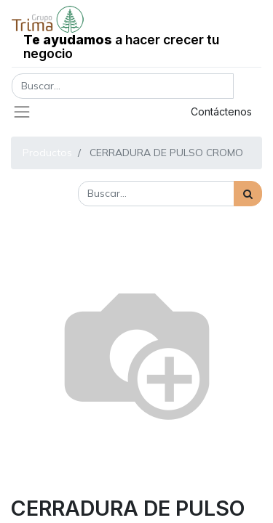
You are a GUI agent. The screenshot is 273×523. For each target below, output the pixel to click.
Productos (47, 152)
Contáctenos (221, 111)
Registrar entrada (112, 111)
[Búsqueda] (248, 193)
